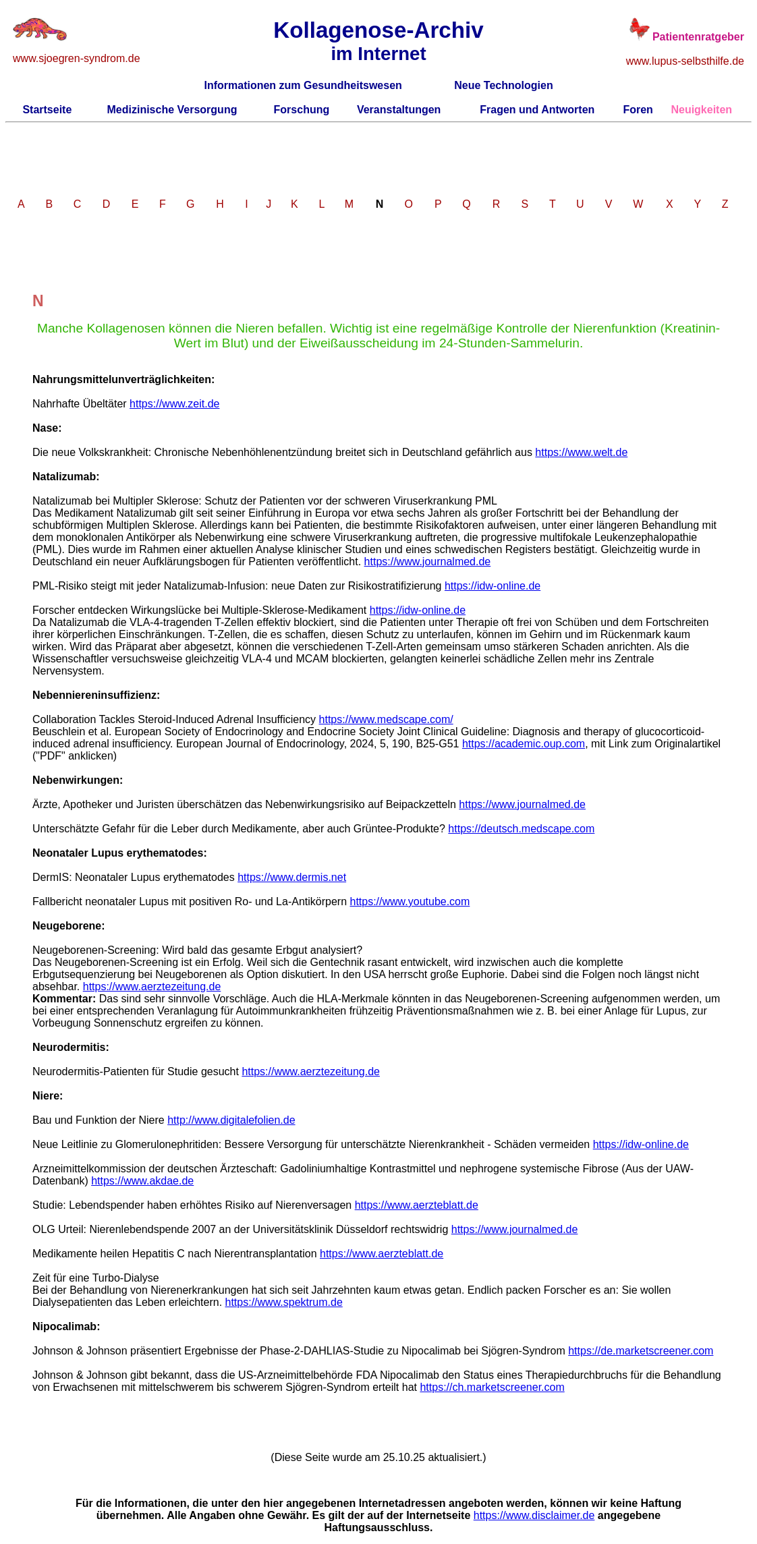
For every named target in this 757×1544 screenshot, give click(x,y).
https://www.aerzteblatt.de (416, 1205)
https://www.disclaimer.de (534, 1515)
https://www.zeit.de (174, 403)
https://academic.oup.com (523, 743)
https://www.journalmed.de (427, 561)
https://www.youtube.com (409, 901)
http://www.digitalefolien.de (231, 1120)
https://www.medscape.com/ (386, 719)
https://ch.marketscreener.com (492, 1387)
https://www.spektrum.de (284, 1302)
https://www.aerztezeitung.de (152, 986)
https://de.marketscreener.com (640, 1350)
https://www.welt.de (581, 452)
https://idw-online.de (492, 586)
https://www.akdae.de (142, 1180)
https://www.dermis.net (291, 877)
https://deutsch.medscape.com (521, 828)
